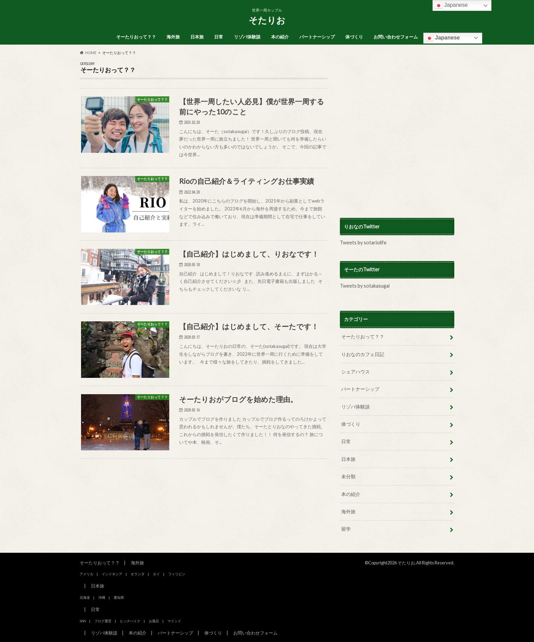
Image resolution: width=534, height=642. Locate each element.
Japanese (442, 38)
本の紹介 (280, 36)
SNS (83, 621)
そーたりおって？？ (136, 36)
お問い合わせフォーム (396, 36)
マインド (174, 621)
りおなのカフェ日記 (362, 354)
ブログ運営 (102, 621)
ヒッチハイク (130, 621)
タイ (156, 574)
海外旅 (173, 36)
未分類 (348, 476)
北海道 (85, 597)
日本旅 (197, 36)
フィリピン (176, 574)
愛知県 (119, 597)
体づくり (354, 36)
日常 (218, 36)
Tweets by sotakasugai (365, 286)
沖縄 (101, 597)
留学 (346, 529)
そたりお (267, 20)
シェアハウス (355, 371)
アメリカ (86, 574)
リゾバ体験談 (247, 36)
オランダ (137, 574)
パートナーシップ (317, 36)
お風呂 (154, 621)
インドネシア (112, 574)
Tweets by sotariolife (363, 242)
